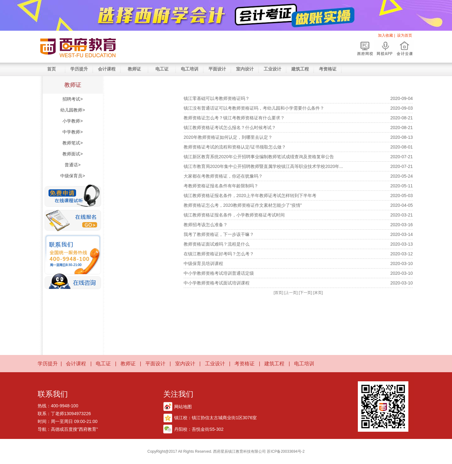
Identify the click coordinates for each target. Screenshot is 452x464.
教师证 (134, 68)
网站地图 (183, 406)
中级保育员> (72, 175)
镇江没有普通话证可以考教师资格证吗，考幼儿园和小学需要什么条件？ (254, 108)
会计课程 (107, 68)
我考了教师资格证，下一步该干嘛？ (219, 234)
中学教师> (72, 131)
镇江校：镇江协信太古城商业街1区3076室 (215, 417)
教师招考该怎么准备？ (206, 224)
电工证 (162, 68)
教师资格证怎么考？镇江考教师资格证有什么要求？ (234, 117)
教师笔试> (72, 142)
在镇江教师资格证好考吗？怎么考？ (219, 253)
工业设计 (272, 68)
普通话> (72, 164)
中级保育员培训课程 (203, 263)
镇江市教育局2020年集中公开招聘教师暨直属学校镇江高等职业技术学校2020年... (263, 166)
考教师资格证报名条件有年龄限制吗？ (221, 185)
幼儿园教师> (72, 109)
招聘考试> (72, 99)
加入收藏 (385, 35)
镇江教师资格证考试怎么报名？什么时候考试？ (230, 127)
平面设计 (217, 68)
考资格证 (327, 68)
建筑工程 (300, 68)
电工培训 (189, 68)
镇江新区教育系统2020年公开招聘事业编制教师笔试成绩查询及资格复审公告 (259, 156)
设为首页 (404, 35)
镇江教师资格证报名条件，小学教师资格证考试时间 (234, 214)
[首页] (278, 292)
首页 (51, 68)
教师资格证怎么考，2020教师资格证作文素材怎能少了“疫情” (243, 205)
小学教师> (72, 120)
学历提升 (79, 68)
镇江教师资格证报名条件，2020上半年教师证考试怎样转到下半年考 (250, 195)
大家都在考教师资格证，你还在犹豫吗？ (223, 176)
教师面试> (72, 153)
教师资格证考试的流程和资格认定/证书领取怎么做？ (235, 146)
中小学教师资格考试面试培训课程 (217, 282)
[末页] (318, 292)
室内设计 (245, 68)
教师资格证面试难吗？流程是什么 (217, 244)
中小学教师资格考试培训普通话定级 (219, 273)
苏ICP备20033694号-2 (285, 451)
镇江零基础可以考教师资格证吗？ (217, 98)
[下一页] (305, 292)
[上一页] (291, 292)
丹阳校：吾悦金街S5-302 (198, 429)
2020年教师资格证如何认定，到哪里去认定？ (228, 137)
